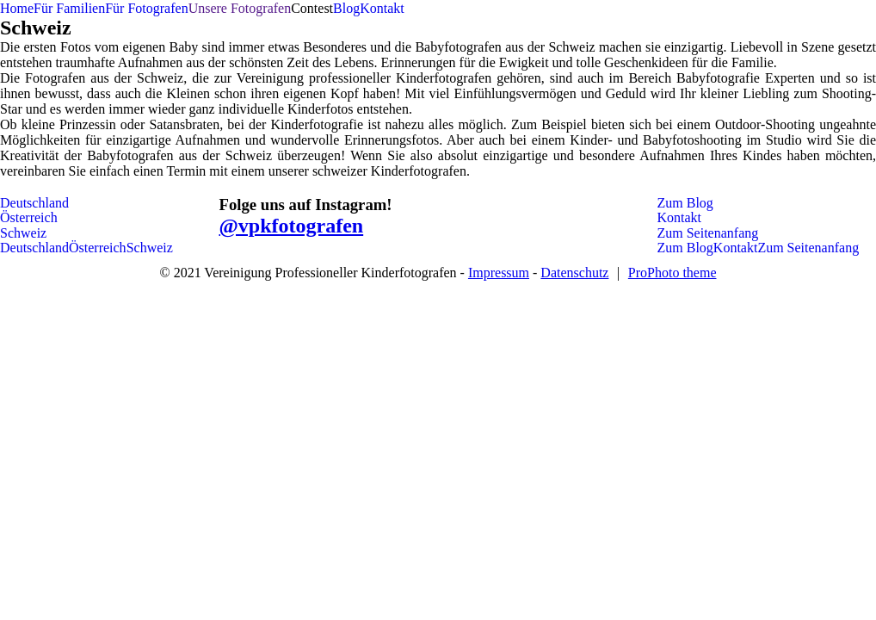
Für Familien (69, 8)
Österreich (29, 217)
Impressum (498, 272)
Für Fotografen (146, 8)
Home (17, 8)
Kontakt (382, 8)
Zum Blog (685, 202)
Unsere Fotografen (240, 8)
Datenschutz (574, 272)
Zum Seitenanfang (708, 233)
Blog (346, 8)
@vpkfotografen (291, 225)
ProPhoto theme (672, 272)
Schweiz (23, 233)
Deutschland (34, 202)
